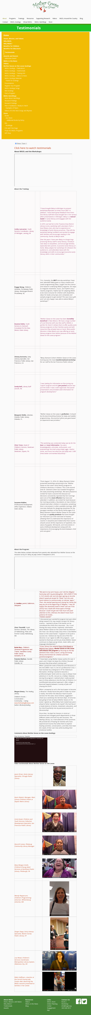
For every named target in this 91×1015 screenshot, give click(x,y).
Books (7, 116)
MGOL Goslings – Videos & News (16, 76)
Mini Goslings (9, 91)
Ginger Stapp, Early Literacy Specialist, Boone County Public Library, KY (24, 934)
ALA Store (9, 118)
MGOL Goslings (15, 22)
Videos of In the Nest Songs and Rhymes (18, 111)
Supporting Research (43, 18)
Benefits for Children (11, 46)
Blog (81, 18)
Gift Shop (8, 133)
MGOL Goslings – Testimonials (15, 71)
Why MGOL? (8, 44)
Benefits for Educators (12, 49)
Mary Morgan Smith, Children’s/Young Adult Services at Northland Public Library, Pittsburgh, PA (24, 868)
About (5, 18)
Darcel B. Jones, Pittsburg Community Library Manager (24, 845)
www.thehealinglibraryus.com (24, 703)
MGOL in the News (10, 61)
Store (50, 22)
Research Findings (11, 101)
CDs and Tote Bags (11, 128)
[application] (30, 750)
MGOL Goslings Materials (13, 78)
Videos (55, 18)
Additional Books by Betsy (15, 120)
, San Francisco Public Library (24, 824)
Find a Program (10, 93)
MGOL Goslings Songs (12, 88)
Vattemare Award (10, 58)
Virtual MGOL (27, 22)
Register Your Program (12, 86)
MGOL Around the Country (68, 18)
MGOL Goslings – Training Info (15, 73)
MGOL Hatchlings (40, 22)
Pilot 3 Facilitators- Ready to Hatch (16, 106)
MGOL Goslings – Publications (15, 68)
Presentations (9, 83)
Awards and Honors (11, 56)
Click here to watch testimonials (32, 148)
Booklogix (9, 125)
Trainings (21, 18)
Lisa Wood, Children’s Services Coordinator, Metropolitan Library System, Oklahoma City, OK (24, 961)
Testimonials (10, 52)
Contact (5, 22)
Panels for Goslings (12, 81)
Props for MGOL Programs (14, 131)
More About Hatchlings (12, 98)
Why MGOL (8, 41)
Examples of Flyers (12, 108)
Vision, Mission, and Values (14, 39)
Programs (12, 18)
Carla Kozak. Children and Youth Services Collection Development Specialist (23, 821)
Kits (6, 123)
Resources (30, 18)
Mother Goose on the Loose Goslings (17, 66)
